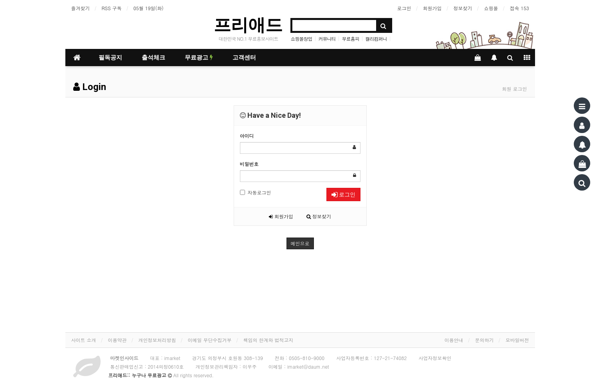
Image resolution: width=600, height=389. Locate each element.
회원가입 (432, 8)
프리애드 (248, 24)
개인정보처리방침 (157, 340)
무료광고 (199, 57)
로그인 (404, 8)
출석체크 (153, 57)
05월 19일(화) (148, 8)
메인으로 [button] (300, 243)
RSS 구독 (112, 8)
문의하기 (484, 340)
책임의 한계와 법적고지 (268, 340)
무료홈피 (350, 38)
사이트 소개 (83, 340)
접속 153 (519, 8)
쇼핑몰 (491, 8)
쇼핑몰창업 (301, 38)
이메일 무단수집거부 (210, 340)
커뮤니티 (326, 38)
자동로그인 (255, 192)
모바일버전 (517, 340)
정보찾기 (463, 8)
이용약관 (117, 340)
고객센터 (244, 57)
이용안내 (454, 340)
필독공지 (110, 57)
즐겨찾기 (80, 8)
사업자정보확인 (434, 358)
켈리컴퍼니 (376, 38)
